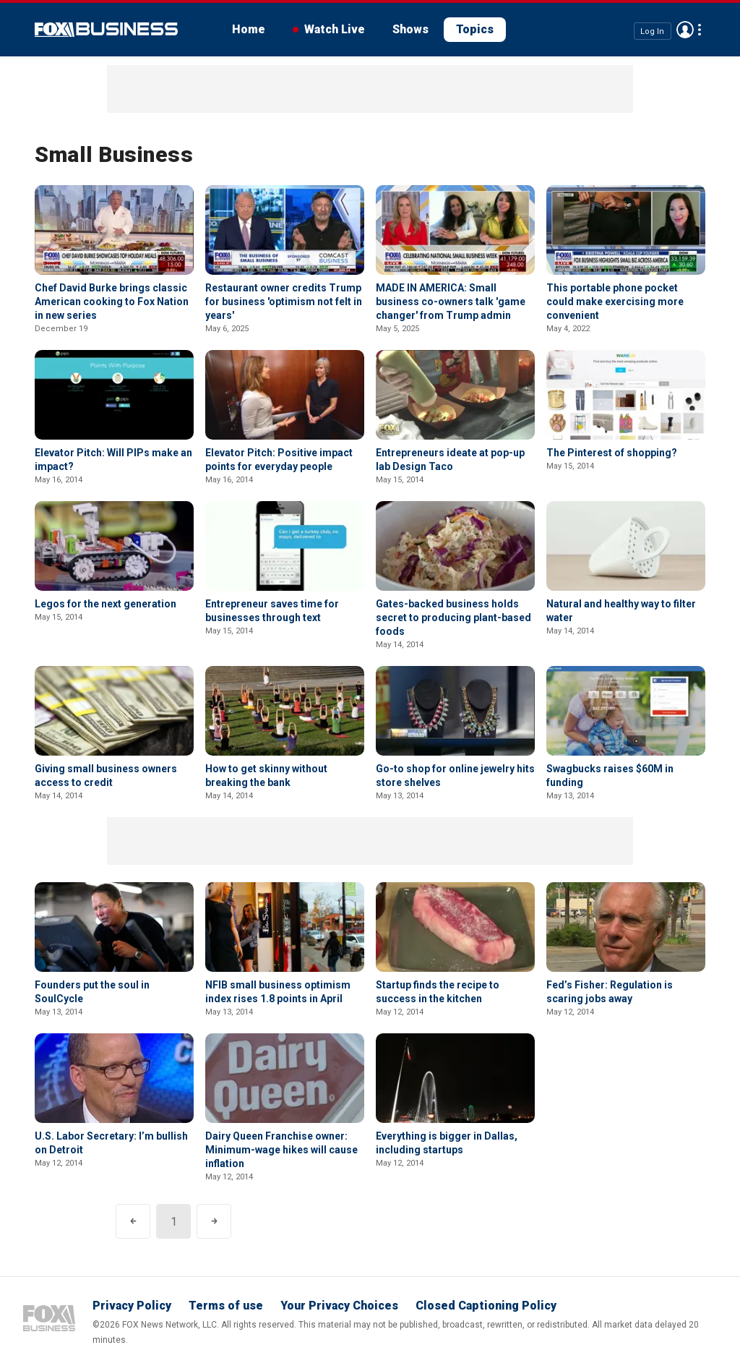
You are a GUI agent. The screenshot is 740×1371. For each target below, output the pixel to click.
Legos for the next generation (105, 604)
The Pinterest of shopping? (611, 452)
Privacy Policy (131, 1305)
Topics (475, 29)
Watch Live (334, 29)
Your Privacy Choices (339, 1305)
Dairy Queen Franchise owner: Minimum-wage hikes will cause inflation (281, 1149)
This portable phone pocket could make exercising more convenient (615, 301)
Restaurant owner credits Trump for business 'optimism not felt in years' (283, 301)
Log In (652, 30)
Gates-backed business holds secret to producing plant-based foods (453, 617)
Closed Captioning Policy (486, 1305)
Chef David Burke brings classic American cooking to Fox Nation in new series (112, 301)
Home (248, 29)
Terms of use (226, 1305)
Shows (410, 29)
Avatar (685, 29)
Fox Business (106, 29)
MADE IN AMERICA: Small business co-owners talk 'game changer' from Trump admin (450, 301)
